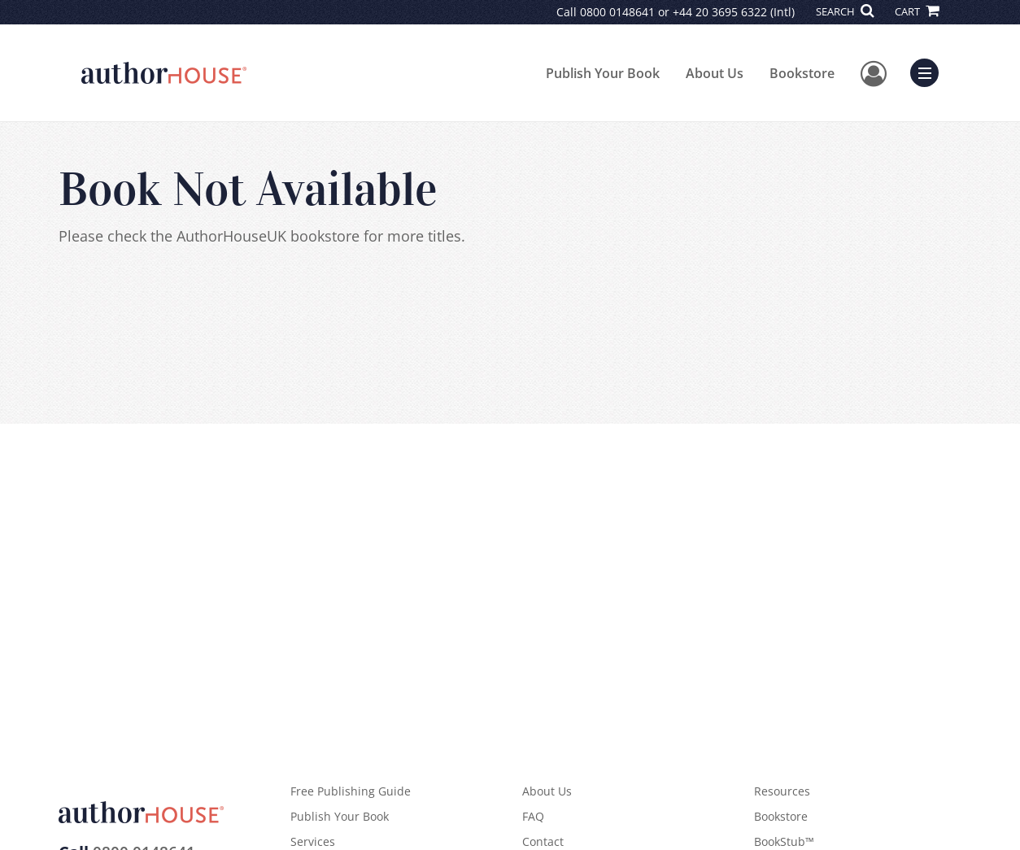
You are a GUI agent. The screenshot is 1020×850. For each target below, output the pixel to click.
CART (917, 11)
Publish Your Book (603, 73)
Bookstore (802, 73)
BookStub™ (784, 841)
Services (312, 841)
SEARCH (845, 11)
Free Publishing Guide (350, 791)
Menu (928, 70)
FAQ (533, 816)
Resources (782, 791)
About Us (714, 73)
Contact (543, 841)
